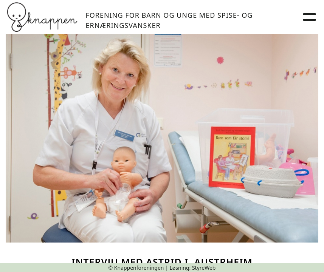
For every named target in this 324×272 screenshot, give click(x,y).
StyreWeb (204, 267)
